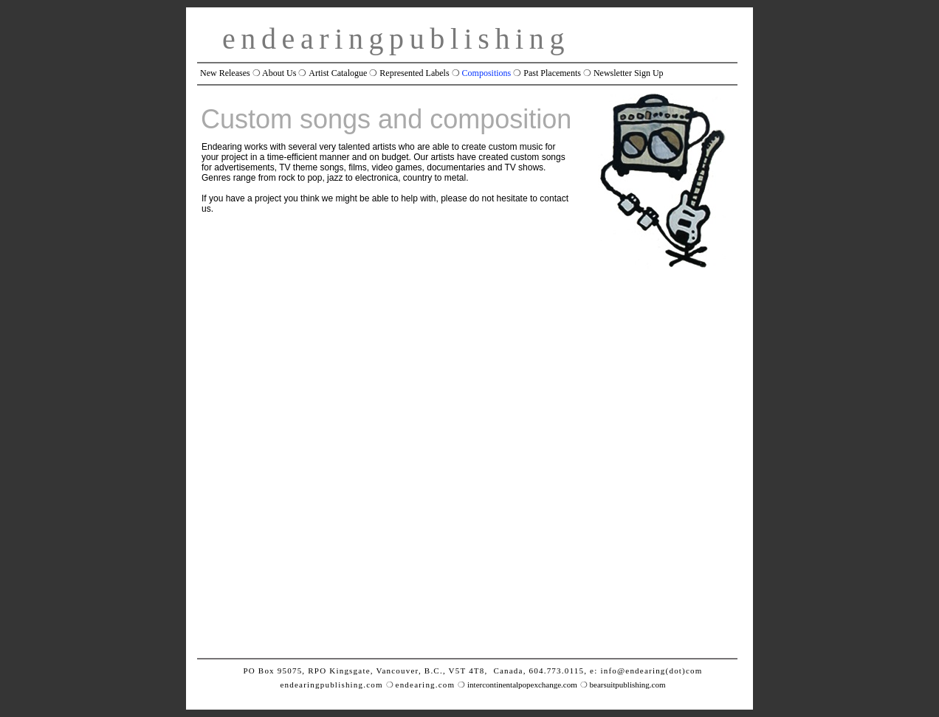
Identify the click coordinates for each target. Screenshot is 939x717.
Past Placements (552, 73)
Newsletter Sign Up (629, 73)
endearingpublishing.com (331, 684)
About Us (279, 73)
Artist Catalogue (338, 73)
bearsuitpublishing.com (628, 684)
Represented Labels (414, 73)
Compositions (487, 73)
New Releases (225, 73)
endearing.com (425, 684)
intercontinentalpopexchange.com (522, 684)
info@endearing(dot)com (651, 670)
